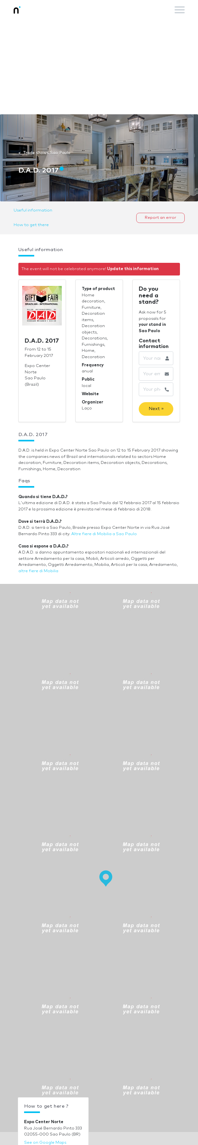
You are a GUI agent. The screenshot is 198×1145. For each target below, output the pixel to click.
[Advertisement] (99, 66)
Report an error (160, 218)
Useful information (33, 210)
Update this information (133, 269)
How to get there (31, 225)
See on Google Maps (45, 1143)
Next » (156, 408)
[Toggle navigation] (180, 10)
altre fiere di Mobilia (38, 571)
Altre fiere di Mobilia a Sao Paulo (104, 534)
